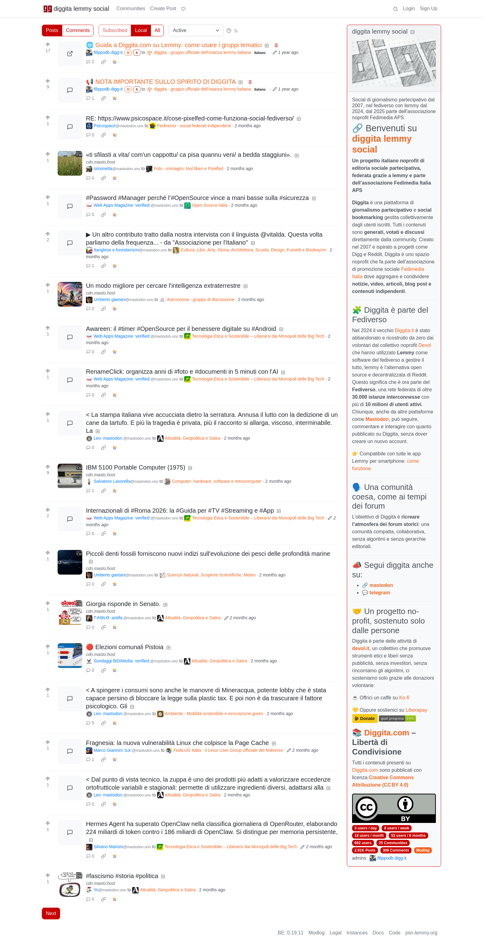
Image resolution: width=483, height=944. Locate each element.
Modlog (422, 850)
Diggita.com (386, 732)
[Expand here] (70, 163)
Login (409, 8)
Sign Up (428, 8)
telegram (379, 592)
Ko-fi (404, 697)
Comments (78, 30)
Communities (130, 8)
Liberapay (416, 710)
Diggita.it (404, 330)
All (157, 30)
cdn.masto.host (100, 162)
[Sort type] (196, 30)
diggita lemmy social (76, 9)
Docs (378, 932)
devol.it (360, 648)
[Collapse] (412, 32)
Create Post (163, 8)
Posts (52, 30)
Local (141, 30)
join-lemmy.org (421, 932)
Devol (424, 345)
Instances (357, 932)
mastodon (381, 585)
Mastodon (377, 419)
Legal (336, 932)
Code (394, 932)
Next (51, 913)
